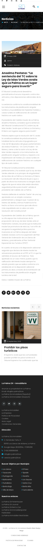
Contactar (21, 546)
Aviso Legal (6, 421)
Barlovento (7, 479)
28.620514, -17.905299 (23, 447)
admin (9, 61)
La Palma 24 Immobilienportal (14, 510)
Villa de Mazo (8, 490)
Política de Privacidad (11, 416)
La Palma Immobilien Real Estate (15, 515)
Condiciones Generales (11, 424)
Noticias (14, 22)
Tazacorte (6, 472)
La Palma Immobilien (10, 410)
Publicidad (6, 513)
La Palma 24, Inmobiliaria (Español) (16, 394)
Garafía (25, 476)
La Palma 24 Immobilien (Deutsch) (16, 397)
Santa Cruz (27, 483)
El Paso (25, 469)
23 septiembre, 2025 (14, 341)
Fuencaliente (27, 490)
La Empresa (6, 413)
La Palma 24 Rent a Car (11, 507)
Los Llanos (6, 469)
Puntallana (6, 483)
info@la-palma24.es (15, 391)
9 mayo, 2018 (11, 56)
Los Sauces (27, 479)
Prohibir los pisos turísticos (16, 349)
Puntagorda (7, 476)
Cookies (5, 418)
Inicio (6, 22)
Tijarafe (25, 472)
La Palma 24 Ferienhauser (12, 502)
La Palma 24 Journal (10, 504)
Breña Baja (7, 486)
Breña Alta (26, 486)
